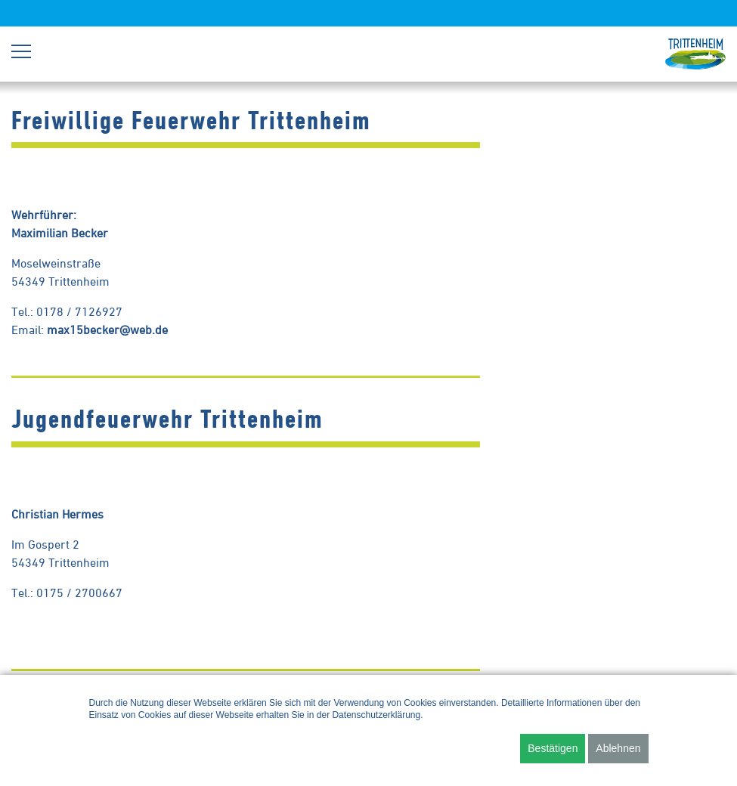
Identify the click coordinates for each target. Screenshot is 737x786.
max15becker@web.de (107, 329)
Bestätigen (553, 748)
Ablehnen (618, 748)
